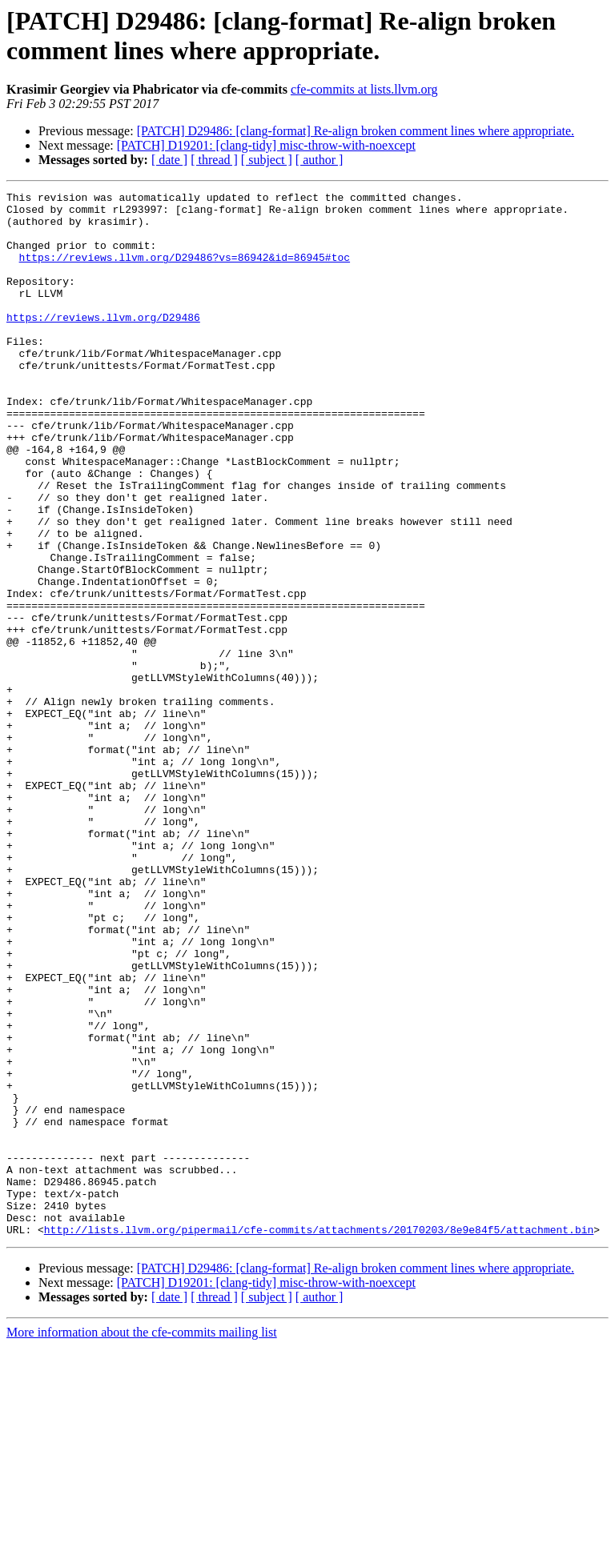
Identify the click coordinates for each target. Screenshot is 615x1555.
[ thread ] (214, 159)
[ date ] (169, 159)
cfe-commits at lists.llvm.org (364, 89)
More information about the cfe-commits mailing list (141, 1541)
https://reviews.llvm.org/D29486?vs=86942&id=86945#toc (184, 271)
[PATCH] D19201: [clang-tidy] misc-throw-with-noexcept (266, 145)
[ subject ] (266, 159)
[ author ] (319, 159)
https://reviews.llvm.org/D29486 (103, 343)
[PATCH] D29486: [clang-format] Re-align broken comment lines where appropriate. (355, 131)
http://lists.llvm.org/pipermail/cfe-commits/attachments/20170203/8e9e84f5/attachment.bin (318, 1438)
